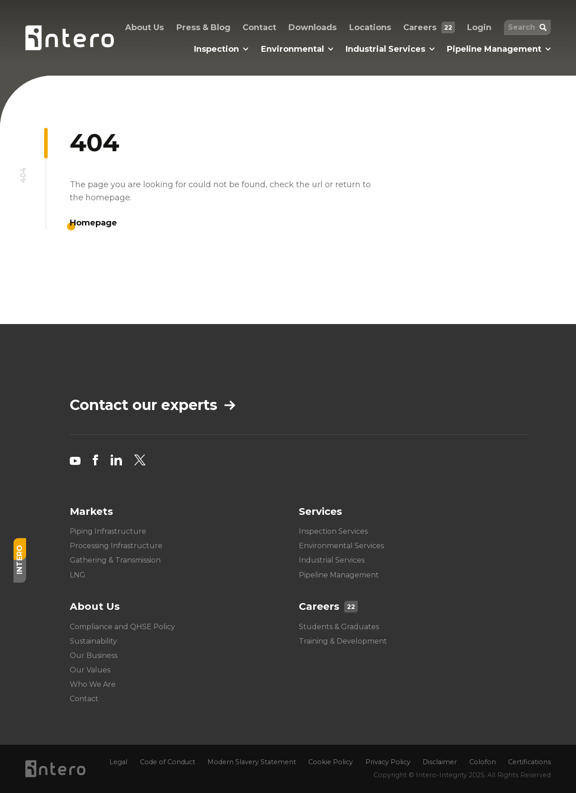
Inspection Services (333, 531)
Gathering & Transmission (115, 560)
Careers (428, 27)
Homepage (93, 223)
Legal (118, 762)
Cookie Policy (330, 762)
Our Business (93, 655)
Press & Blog (203, 27)
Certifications (529, 762)
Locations (370, 27)
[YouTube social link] (75, 460)
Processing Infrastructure (116, 545)
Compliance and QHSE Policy (122, 626)
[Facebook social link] (95, 460)
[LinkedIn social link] (116, 460)
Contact (259, 27)
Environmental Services (341, 545)
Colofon (482, 762)
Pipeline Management (499, 49)
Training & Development (343, 641)
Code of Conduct (167, 762)
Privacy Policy (387, 762)
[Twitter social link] (140, 460)
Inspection (221, 49)
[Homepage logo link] (69, 37)
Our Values (90, 670)
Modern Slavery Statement (251, 762)
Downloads (312, 27)
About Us (144, 27)
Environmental (297, 49)
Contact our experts (152, 405)
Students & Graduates (339, 626)
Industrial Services (390, 49)
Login (479, 27)
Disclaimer (440, 762)
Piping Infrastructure (108, 531)
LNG (78, 575)
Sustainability (93, 641)
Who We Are (93, 684)
